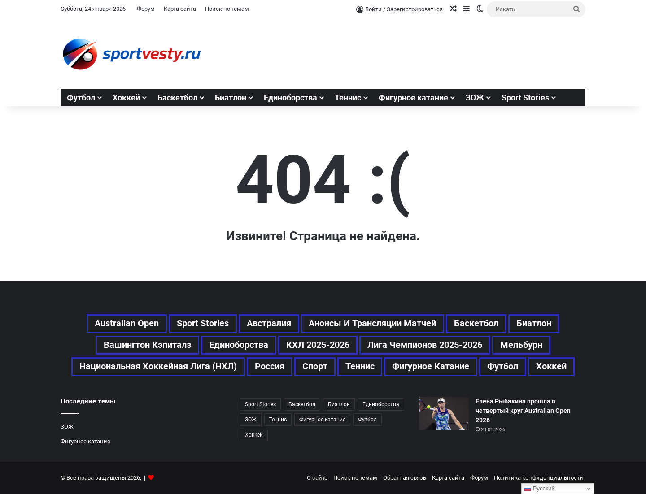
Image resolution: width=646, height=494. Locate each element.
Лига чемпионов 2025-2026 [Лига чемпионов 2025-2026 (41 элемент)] (424, 345)
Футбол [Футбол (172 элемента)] (367, 419)
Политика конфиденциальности (538, 477)
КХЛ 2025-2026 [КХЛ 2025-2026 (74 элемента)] (317, 345)
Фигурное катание (413, 97)
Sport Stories (525, 97)
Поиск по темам (227, 8)
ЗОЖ (475, 97)
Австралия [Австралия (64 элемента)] (269, 323)
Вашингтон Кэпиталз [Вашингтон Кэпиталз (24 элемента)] (147, 345)
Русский (539, 488)
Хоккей (126, 97)
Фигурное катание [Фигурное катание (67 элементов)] (431, 366)
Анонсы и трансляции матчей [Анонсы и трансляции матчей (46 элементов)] (372, 323)
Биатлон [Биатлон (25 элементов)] (534, 323)
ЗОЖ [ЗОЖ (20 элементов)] (251, 419)
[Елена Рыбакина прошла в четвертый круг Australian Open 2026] (444, 413)
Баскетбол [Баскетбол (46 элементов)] (476, 323)
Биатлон (230, 97)
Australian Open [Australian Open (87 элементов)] (127, 323)
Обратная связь (404, 477)
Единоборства (290, 97)
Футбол (81, 97)
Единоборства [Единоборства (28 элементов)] (238, 345)
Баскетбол (177, 97)
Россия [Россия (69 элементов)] (269, 366)
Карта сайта (180, 8)
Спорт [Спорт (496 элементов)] (314, 366)
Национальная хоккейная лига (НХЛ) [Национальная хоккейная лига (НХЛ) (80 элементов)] (158, 366)
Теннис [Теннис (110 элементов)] (278, 419)
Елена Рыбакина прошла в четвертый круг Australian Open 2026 (523, 411)
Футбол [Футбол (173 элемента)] (503, 366)
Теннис (348, 97)
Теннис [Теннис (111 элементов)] (360, 366)
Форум (146, 8)
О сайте (317, 477)
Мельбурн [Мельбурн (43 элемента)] (521, 345)
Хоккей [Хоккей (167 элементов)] (552, 366)
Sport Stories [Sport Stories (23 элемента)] (203, 323)
